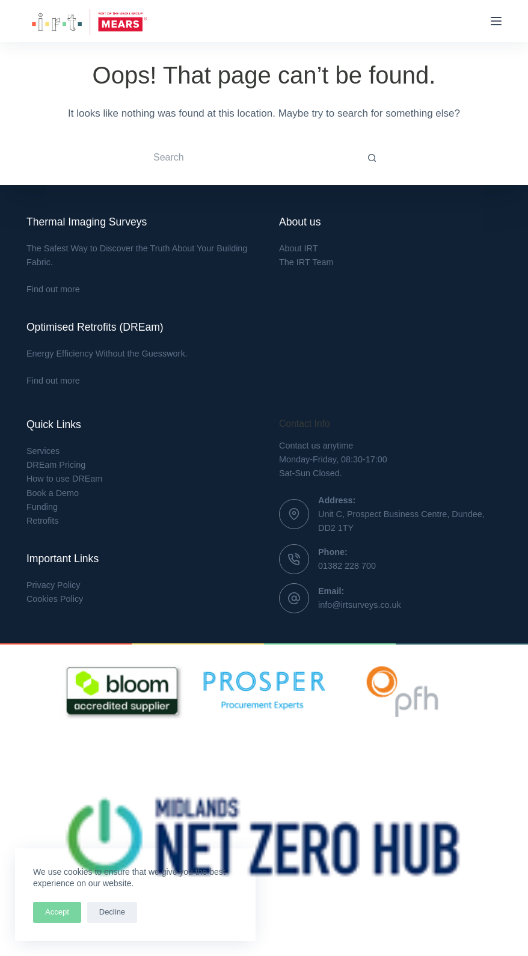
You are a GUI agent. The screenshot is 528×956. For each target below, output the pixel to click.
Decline (112, 911)
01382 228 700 (347, 566)
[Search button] (372, 158)
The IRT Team (306, 262)
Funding (42, 507)
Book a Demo (52, 493)
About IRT (298, 248)
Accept (57, 911)
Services (43, 451)
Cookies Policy (54, 599)
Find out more (53, 289)
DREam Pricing (55, 465)
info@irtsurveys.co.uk (359, 605)
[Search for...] (252, 158)
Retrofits (42, 520)
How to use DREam (64, 478)
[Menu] (496, 21)
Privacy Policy (53, 585)
